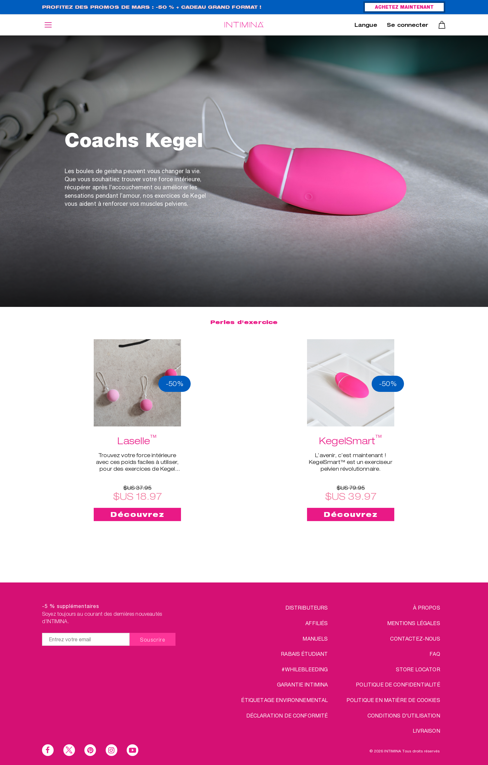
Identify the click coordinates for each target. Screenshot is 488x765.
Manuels (315, 638)
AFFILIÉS (316, 623)
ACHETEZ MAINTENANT (404, 7)
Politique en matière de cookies (393, 700)
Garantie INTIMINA (302, 684)
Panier (442, 25)
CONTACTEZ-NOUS (415, 638)
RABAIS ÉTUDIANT (304, 654)
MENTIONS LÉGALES (413, 623)
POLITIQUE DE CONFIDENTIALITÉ (398, 684)
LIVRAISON (426, 731)
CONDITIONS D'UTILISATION (403, 715)
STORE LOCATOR (418, 669)
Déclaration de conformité (287, 715)
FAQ (435, 654)
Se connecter (407, 25)
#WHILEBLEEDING (304, 669)
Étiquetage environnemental (284, 700)
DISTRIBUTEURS (306, 607)
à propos (426, 607)
